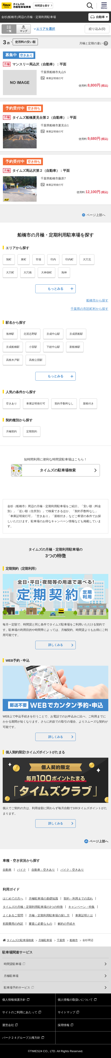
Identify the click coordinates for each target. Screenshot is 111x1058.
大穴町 (10, 272)
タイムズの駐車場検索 (58, 470)
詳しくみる (55, 645)
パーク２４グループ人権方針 (21, 1037)
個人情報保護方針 (14, 999)
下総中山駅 (53, 346)
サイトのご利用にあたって (19, 1012)
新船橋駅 (74, 346)
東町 (23, 259)
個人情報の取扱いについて (75, 999)
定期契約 (31, 431)
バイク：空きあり (72, 869)
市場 (38, 259)
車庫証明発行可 (35, 403)
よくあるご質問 (13, 915)
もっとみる (55, 288)
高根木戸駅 (13, 360)
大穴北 (87, 259)
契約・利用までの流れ (78, 898)
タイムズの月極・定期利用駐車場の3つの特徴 (33, 906)
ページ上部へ (96, 215)
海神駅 (10, 333)
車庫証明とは (84, 915)
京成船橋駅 (13, 346)
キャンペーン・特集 (81, 906)
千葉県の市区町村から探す (89, 308)
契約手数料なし (64, 403)
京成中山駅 (53, 333)
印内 (53, 259)
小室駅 (33, 346)
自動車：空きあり (43, 869)
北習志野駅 (30, 333)
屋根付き (88, 403)
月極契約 (11, 431)
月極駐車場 (11, 976)
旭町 (8, 259)
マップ (23, 31)
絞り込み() (97, 29)
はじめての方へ (13, 898)
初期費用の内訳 (13, 923)
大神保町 (46, 272)
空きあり (11, 403)
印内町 (69, 259)
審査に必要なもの (40, 923)
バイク (21, 869)
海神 (64, 272)
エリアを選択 (45, 29)
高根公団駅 (35, 360)
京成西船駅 (76, 333)
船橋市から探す (97, 300)
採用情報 (63, 1025)
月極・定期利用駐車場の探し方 (49, 915)
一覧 (9, 31)
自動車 (7, 869)
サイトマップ (66, 1012)
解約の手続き (66, 923)
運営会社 (8, 1025)
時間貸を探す (42, 5)
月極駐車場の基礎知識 (43, 898)
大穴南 (28, 272)
